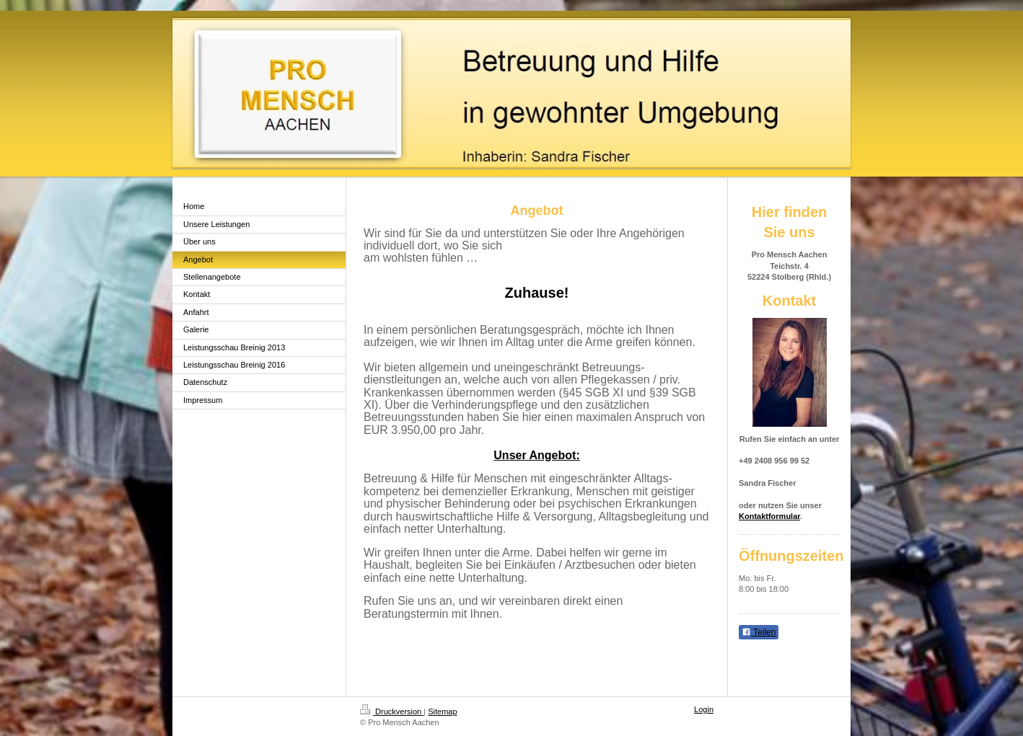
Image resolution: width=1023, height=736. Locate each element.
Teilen (759, 632)
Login (704, 709)
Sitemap (442, 711)
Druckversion (391, 711)
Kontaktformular (769, 516)
